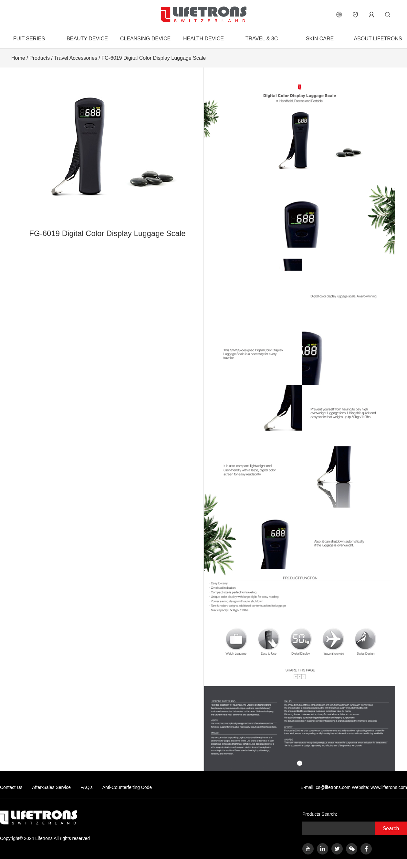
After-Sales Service (51, 787)
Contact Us (11, 787)
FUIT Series (29, 38)
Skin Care (320, 38)
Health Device (203, 38)
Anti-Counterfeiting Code (127, 787)
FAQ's (86, 787)
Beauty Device (87, 38)
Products (39, 58)
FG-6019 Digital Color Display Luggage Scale (153, 58)
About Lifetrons (378, 38)
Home (18, 58)
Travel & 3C (261, 38)
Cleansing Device (145, 38)
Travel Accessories (75, 58)
